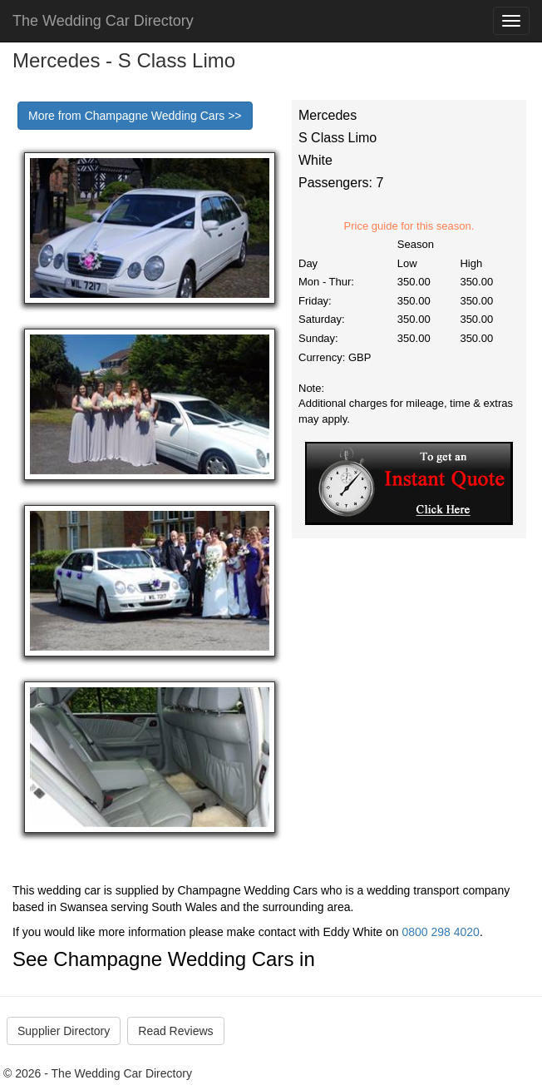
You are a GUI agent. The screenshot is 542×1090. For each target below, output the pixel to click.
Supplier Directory (63, 1031)
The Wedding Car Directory (103, 20)
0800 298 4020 (440, 932)
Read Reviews (175, 1031)
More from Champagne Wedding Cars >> (135, 115)
